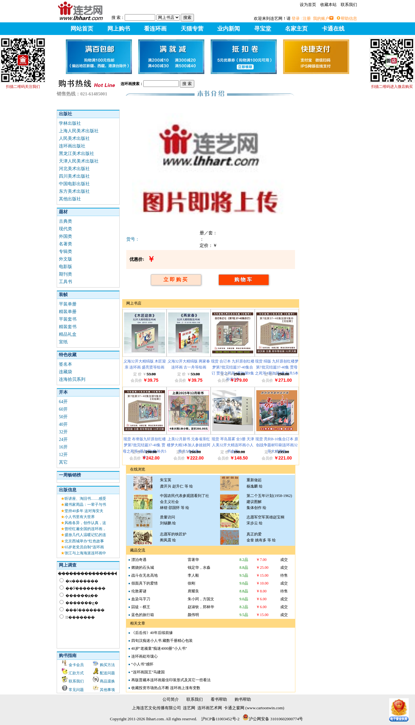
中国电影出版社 (74, 183)
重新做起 (254, 480)
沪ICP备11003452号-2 (220, 718)
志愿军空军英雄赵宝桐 (265, 517)
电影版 (65, 266)
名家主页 (296, 29)
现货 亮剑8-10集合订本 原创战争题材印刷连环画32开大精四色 (276, 445)
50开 (63, 416)
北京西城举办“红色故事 (84, 541)
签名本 (65, 364)
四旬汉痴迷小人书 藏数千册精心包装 (162, 640)
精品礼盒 (68, 334)
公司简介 (170, 699)
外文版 (65, 259)
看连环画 (155, 29)
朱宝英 (165, 480)
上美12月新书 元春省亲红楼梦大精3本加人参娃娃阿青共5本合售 (188, 445)
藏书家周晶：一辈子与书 (85, 504)
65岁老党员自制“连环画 (84, 547)
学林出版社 (70, 123)
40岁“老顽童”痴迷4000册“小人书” (159, 648)
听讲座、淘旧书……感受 (85, 498)
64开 (63, 401)
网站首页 (82, 29)
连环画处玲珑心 (144, 656)
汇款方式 (76, 673)
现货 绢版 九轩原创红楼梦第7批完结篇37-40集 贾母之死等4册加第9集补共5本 (276, 367)
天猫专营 (192, 29)
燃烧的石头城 (142, 567)
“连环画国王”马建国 (148, 672)
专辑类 (65, 251)
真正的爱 (254, 534)
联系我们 (349, 4)
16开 (63, 447)
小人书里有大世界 (80, 517)
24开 (63, 439)
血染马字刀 (140, 599)
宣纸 (63, 342)
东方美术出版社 (74, 191)
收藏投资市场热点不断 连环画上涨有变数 (165, 688)
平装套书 (68, 319)
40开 (63, 424)
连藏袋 (65, 371)
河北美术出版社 (74, 168)
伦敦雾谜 (138, 591)
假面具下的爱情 (144, 583)
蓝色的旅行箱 (142, 615)
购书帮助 (243, 699)
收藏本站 (328, 4)
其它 (63, 462)
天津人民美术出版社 (79, 161)
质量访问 (167, 517)
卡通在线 (333, 29)
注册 (307, 18)
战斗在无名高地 (144, 575)
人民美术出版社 (74, 138)
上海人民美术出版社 (79, 130)
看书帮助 (219, 699)
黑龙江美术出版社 (76, 153)
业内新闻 (228, 29)
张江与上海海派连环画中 (85, 553)
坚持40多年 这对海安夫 (84, 511)
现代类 (65, 228)
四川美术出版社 (74, 176)
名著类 (65, 244)
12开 (63, 454)
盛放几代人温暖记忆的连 (85, 535)
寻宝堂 (262, 29)
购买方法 (107, 665)
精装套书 (68, 326)
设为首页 (308, 4)
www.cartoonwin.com (265, 707)
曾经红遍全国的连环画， (85, 529)
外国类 (65, 236)
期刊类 (65, 274)
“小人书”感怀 (142, 664)
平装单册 (68, 304)
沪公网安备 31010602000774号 (272, 718)
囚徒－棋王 (140, 607)
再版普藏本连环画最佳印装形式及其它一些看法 (171, 680)
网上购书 (118, 29)
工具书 (65, 281)
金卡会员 (76, 665)
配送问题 (107, 673)
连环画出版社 (72, 146)
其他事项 (107, 690)
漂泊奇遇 (138, 559)
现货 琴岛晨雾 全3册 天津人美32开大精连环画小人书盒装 (233, 445)
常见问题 (76, 690)
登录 (296, 18)
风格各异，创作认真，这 (85, 523)
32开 (63, 432)
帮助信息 (349, 18)
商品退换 (107, 681)
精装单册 (68, 311)
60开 (63, 409)
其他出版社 (70, 199)
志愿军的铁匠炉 (173, 534)
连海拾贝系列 (72, 379)
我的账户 (321, 18)
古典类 (65, 221)
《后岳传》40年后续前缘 (152, 633)
